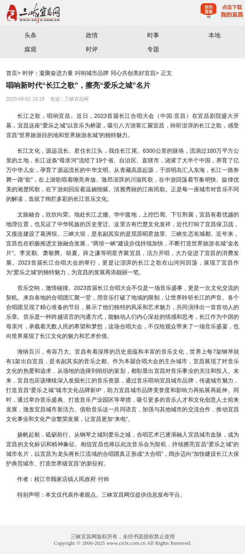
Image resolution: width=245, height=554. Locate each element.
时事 (153, 35)
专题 (153, 49)
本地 (215, 35)
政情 (92, 35)
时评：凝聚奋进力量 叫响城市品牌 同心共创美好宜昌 (89, 73)
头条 (30, 35)
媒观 (30, 49)
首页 (11, 73)
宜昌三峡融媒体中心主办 (61, 13)
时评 (92, 49)
